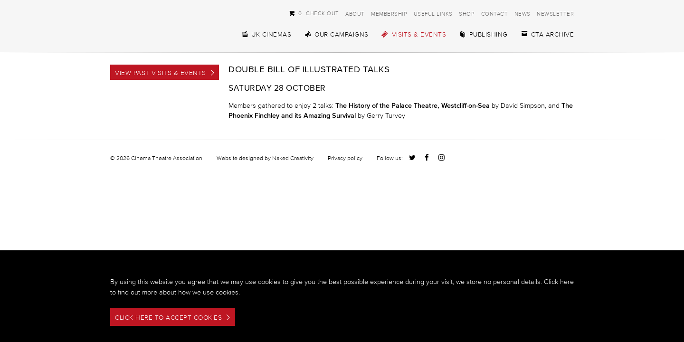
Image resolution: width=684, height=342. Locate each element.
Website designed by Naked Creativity (265, 158)
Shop (467, 13)
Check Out (314, 13)
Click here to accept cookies (168, 317)
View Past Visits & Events (160, 72)
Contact (494, 13)
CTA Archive (547, 34)
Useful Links (433, 13)
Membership (389, 13)
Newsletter (555, 13)
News (522, 13)
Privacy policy (345, 158)
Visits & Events (413, 34)
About (355, 13)
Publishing (483, 34)
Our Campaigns (336, 34)
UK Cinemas (266, 34)
